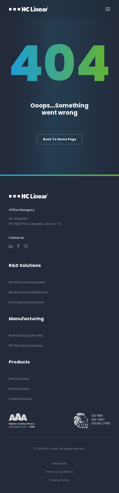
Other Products (20, 399)
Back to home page (59, 139)
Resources (59, 463)
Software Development (26, 302)
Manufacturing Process (26, 335)
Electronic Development (27, 282)
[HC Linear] (28, 9)
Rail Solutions (19, 379)
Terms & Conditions (59, 472)
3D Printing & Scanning (26, 345)
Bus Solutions (19, 389)
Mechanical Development (28, 292)
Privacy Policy (59, 480)
